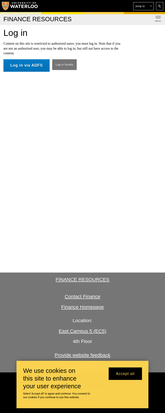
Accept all (125, 374)
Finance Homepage (82, 307)
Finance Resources (82, 279)
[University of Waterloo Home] (20, 6)
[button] (143, 6)
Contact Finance (82, 296)
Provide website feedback (82, 355)
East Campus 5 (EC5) (82, 331)
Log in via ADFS (26, 65)
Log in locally (64, 64)
